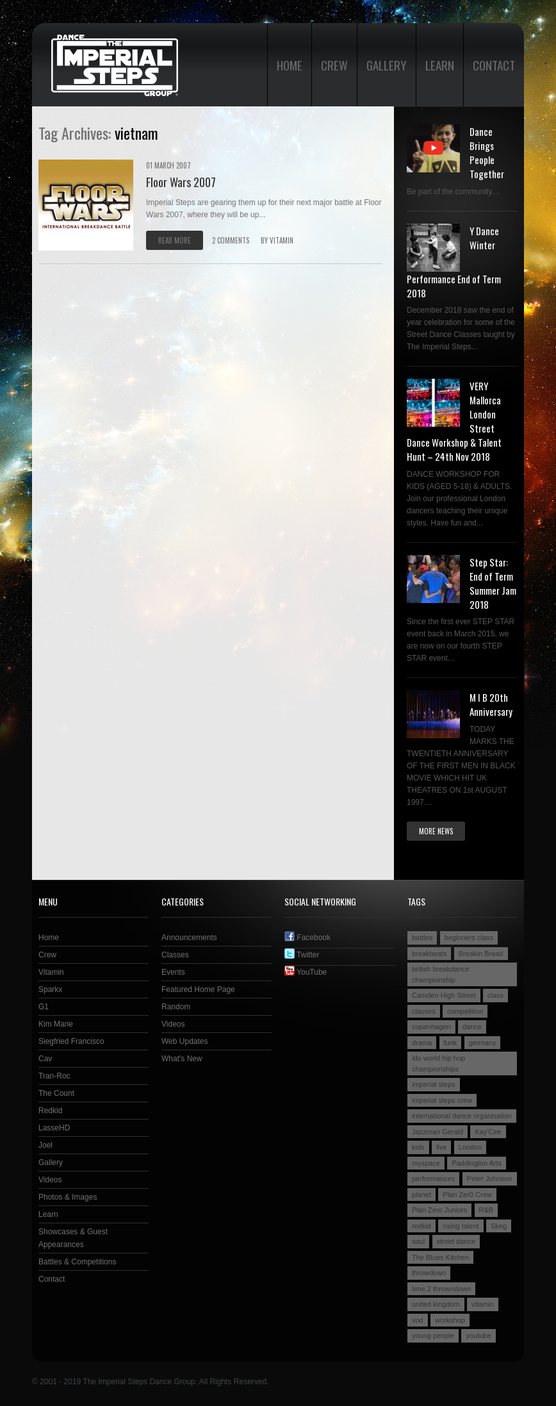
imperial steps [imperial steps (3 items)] (433, 1084)
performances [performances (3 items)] (433, 1178)
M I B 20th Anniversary (491, 704)
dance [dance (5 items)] (472, 1026)
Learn (439, 65)
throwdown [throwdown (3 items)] (429, 1273)
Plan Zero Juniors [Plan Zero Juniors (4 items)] (439, 1210)
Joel (45, 1145)
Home (289, 65)
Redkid (50, 1110)
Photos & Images (67, 1197)
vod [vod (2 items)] (417, 1320)
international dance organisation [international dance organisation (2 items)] (462, 1116)
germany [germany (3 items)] (482, 1042)
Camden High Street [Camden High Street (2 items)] (444, 995)
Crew (334, 65)
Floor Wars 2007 (181, 182)
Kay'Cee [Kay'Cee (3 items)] (488, 1132)
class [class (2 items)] (495, 995)
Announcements (189, 937)
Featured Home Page (198, 989)
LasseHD (54, 1127)
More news (436, 831)
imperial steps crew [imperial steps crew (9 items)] (442, 1100)
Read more (174, 240)
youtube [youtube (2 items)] (478, 1335)
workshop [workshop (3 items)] (450, 1320)
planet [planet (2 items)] (421, 1194)
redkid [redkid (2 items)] (421, 1226)
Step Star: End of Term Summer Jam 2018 (493, 583)
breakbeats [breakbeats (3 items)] (429, 953)
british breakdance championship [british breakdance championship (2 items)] (441, 974)
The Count (56, 1093)
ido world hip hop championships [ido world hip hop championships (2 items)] (438, 1063)
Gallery (386, 65)
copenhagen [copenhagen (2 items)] (431, 1026)
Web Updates (184, 1041)
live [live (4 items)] (441, 1147)
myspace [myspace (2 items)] (426, 1163)
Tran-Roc (54, 1075)
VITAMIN (281, 240)
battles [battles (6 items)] (422, 937)
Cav (45, 1058)
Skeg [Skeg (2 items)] (499, 1226)
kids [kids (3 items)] (418, 1147)
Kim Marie (55, 1024)
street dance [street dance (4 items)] (456, 1241)
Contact (494, 65)
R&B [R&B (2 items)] (486, 1210)
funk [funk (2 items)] (450, 1042)
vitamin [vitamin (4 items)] (482, 1304)
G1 (43, 1006)
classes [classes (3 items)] (424, 1011)
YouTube (305, 972)
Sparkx (50, 989)
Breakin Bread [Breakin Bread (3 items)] (481, 953)
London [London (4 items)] (470, 1147)
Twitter (301, 954)
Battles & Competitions (77, 1261)
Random (175, 1006)
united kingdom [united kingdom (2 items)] (436, 1304)
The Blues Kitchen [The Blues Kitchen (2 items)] (440, 1257)
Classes (175, 954)
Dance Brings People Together (487, 152)
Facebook (307, 937)
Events (173, 972)
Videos (49, 1179)
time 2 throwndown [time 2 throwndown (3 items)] (441, 1289)
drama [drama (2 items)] (422, 1042)
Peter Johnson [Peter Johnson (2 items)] (489, 1178)
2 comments (230, 240)
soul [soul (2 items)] (418, 1241)
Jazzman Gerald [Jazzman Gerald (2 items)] (437, 1132)
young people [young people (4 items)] (433, 1335)
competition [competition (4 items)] (465, 1011)
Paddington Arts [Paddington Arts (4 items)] (477, 1163)
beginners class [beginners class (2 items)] (469, 937)
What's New (181, 1058)
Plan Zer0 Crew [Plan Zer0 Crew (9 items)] (467, 1194)
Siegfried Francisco (71, 1041)
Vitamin (51, 972)
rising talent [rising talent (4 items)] (460, 1226)
